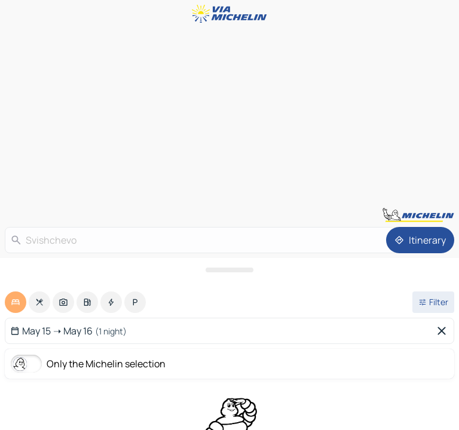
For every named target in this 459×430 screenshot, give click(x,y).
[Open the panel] (229, 270)
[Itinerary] (420, 240)
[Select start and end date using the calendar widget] (219, 331)
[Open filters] (433, 302)
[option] (15, 302)
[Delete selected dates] (444, 331)
